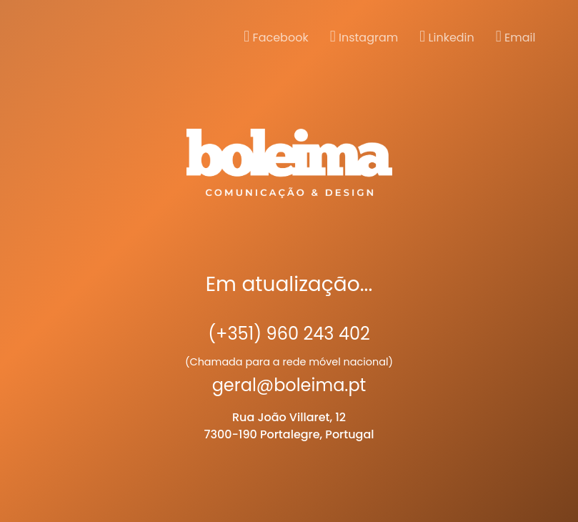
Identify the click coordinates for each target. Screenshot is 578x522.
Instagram (364, 37)
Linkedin (446, 37)
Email (516, 37)
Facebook (276, 37)
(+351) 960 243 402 (289, 333)
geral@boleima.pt (289, 385)
